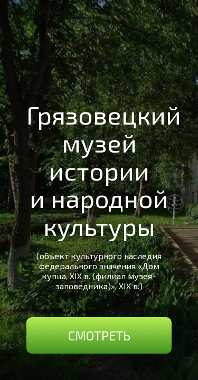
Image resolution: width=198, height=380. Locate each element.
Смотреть (99, 335)
